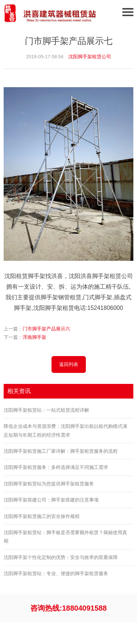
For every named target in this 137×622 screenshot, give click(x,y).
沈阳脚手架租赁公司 (89, 56)
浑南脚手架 (34, 337)
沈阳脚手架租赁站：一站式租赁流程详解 (46, 410)
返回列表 (68, 364)
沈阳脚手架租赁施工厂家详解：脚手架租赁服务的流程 (61, 451)
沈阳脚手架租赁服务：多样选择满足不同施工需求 (56, 467)
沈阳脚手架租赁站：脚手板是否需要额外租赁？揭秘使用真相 (65, 537)
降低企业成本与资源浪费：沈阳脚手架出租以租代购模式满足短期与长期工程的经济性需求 (65, 430)
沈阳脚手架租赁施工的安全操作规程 (42, 516)
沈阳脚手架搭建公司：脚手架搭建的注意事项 (51, 500)
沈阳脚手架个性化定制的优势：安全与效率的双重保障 (61, 557)
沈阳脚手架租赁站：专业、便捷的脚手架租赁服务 (56, 573)
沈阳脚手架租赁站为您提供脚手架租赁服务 (49, 483)
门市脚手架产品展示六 (46, 329)
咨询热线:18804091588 (68, 608)
